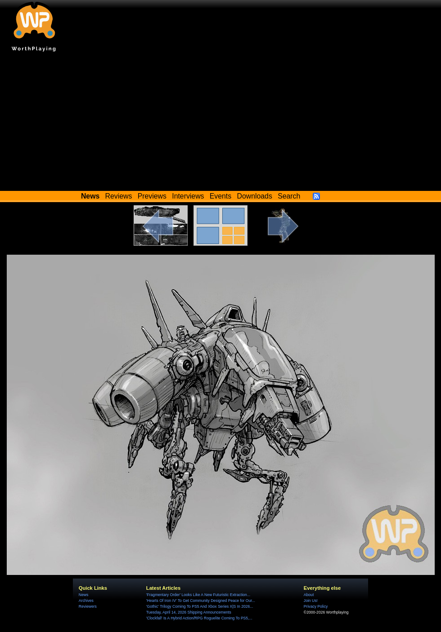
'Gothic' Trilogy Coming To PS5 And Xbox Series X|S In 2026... (199, 606)
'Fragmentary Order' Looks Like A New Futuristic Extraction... (198, 594)
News (83, 594)
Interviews (188, 196)
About (309, 594)
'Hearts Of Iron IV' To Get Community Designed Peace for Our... (200, 600)
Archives (86, 600)
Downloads (254, 196)
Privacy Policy (316, 606)
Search (289, 196)
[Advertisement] (220, 123)
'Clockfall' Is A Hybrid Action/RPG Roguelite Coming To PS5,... (199, 618)
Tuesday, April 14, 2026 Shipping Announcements (188, 612)
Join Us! (311, 600)
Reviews (118, 196)
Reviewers (88, 606)
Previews (152, 196)
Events (220, 196)
